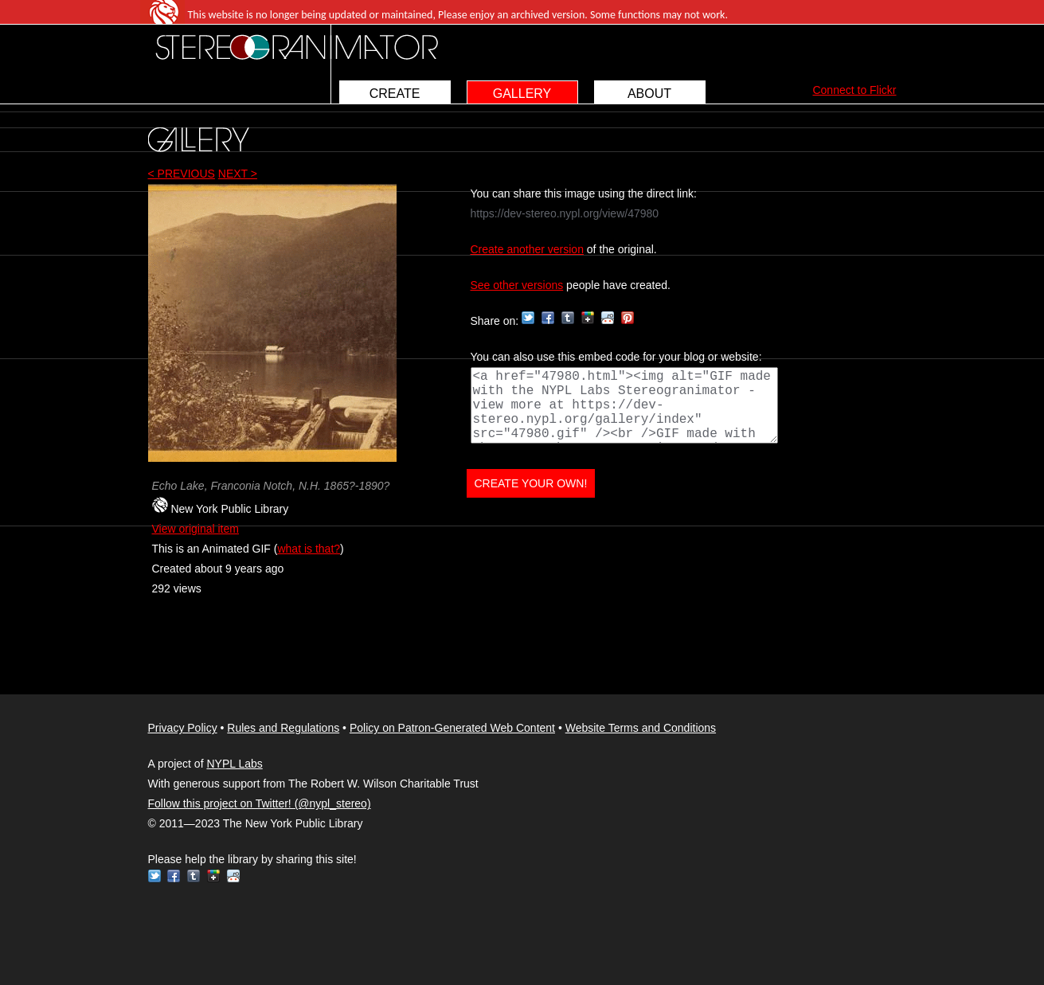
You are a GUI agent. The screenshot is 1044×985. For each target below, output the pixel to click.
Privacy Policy (182, 727)
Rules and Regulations (283, 727)
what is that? (308, 548)
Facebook (548, 317)
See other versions (517, 285)
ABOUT (649, 93)
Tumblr (567, 317)
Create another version (527, 249)
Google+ (587, 317)
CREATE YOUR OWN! (531, 483)
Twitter (528, 317)
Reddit (607, 317)
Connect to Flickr (854, 90)
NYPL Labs (234, 763)
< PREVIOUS (181, 173)
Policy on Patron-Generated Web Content (452, 727)
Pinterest (627, 317)
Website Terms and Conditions (640, 727)
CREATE (395, 93)
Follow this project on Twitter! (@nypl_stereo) (259, 803)
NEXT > (237, 173)
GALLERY (522, 93)
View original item (195, 528)
